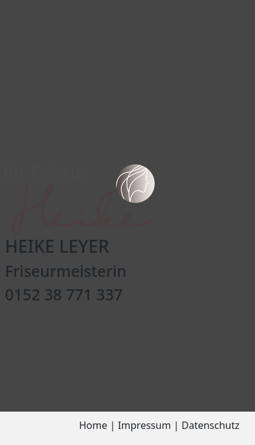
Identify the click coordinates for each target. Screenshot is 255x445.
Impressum (144, 425)
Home (93, 425)
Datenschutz (210, 425)
